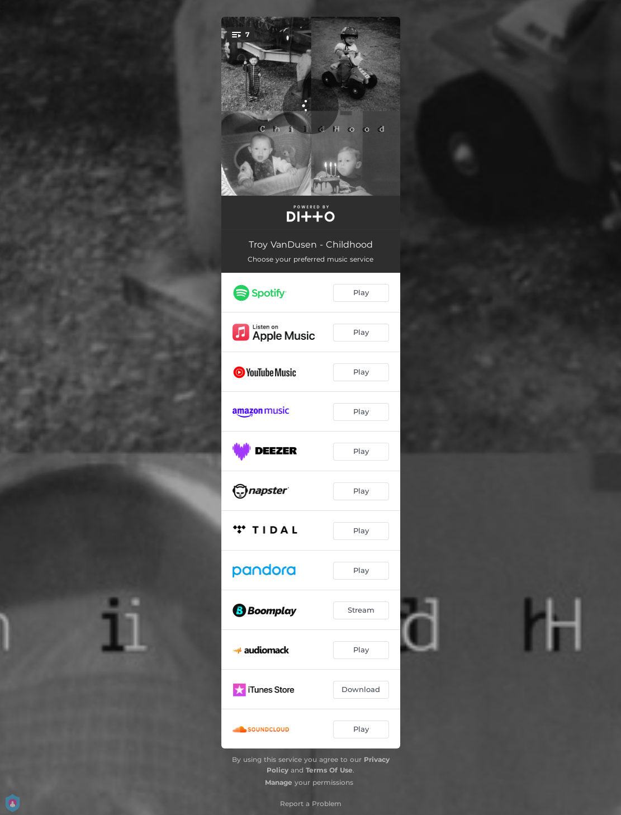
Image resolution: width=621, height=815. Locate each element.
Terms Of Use (329, 770)
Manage (278, 782)
